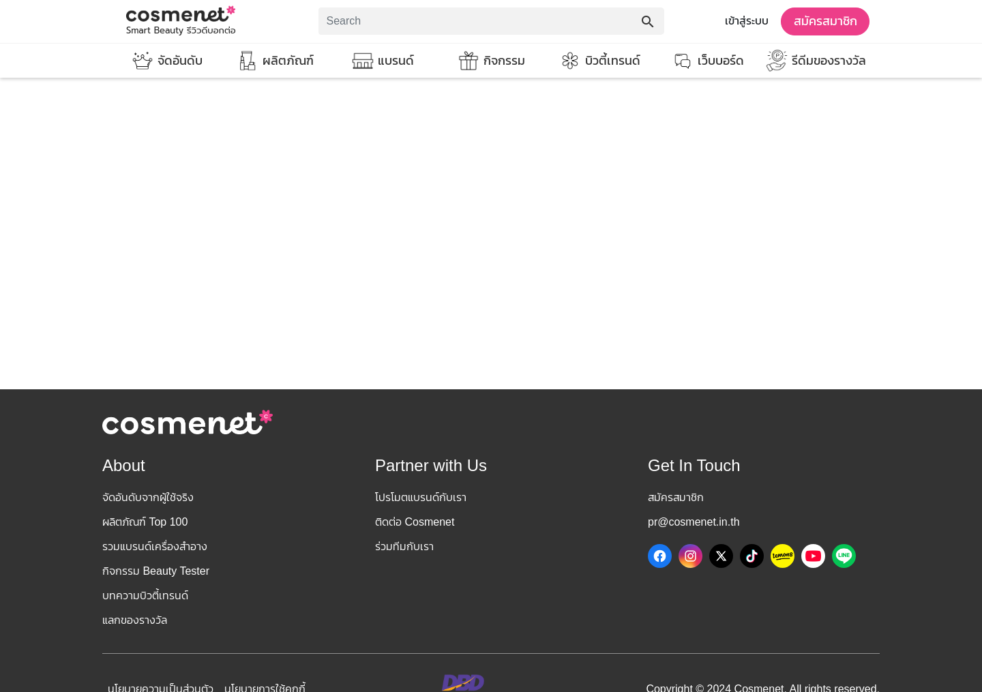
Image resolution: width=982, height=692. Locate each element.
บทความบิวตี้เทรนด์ (145, 595)
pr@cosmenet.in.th (694, 522)
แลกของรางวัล (134, 620)
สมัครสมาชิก (825, 21)
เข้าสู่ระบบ (747, 21)
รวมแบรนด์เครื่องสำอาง (154, 546)
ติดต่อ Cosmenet (414, 522)
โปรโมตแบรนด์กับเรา (420, 497)
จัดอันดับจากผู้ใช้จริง (148, 497)
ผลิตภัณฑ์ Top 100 (145, 522)
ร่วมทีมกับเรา (404, 546)
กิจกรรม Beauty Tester (155, 571)
